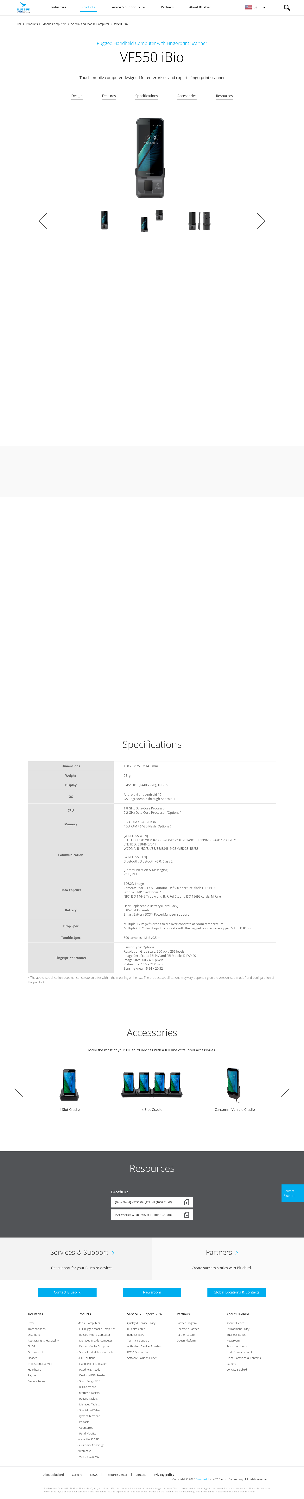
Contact (141, 1475)
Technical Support (138, 1340)
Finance (32, 1358)
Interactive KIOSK (88, 1439)
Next (261, 221)
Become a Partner (188, 1329)
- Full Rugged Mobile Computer (96, 1329)
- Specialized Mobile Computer (96, 1352)
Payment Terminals (89, 1416)
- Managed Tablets (89, 1404)
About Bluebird (237, 1314)
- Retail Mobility (87, 1433)
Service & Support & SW (144, 1314)
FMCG (31, 1346)
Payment (33, 1375)
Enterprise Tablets (89, 1393)
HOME (18, 24)
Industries (35, 1314)
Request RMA (135, 1334)
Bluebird (201, 1479)
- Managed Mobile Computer (95, 1340)
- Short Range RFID (89, 1381)
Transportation (37, 1329)
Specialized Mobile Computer (90, 24)
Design (77, 95)
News (94, 1475)
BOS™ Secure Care (138, 1352)
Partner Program (187, 1323)
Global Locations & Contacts (243, 1358)
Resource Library (236, 1346)
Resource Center (116, 1475)
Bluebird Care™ (136, 1329)
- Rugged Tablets (88, 1398)
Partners (183, 1314)
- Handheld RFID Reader (92, 1364)
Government (35, 1352)
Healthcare (34, 1369)
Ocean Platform (186, 1340)
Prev (43, 221)
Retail (31, 1323)
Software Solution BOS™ (142, 1358)
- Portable (83, 1422)
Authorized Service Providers (144, 1346)
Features (109, 95)
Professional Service (40, 1364)
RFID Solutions (86, 1358)
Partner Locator (186, 1334)
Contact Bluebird (236, 1369)
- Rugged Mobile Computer (94, 1334)
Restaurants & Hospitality (43, 1340)
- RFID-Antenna (87, 1387)
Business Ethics (236, 1334)
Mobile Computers (54, 24)
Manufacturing (36, 1381)
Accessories (187, 95)
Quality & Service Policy (141, 1323)
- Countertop (85, 1427)
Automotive (84, 1451)
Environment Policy (237, 1329)
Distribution (35, 1334)
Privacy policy (164, 1475)
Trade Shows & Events (240, 1352)
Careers (231, 1364)
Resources (224, 95)
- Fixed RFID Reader (89, 1369)
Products (32, 24)
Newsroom (233, 1340)
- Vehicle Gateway (88, 1457)
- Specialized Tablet (89, 1410)
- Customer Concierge (91, 1445)
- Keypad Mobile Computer (94, 1346)
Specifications (146, 95)
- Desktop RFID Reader (91, 1375)
